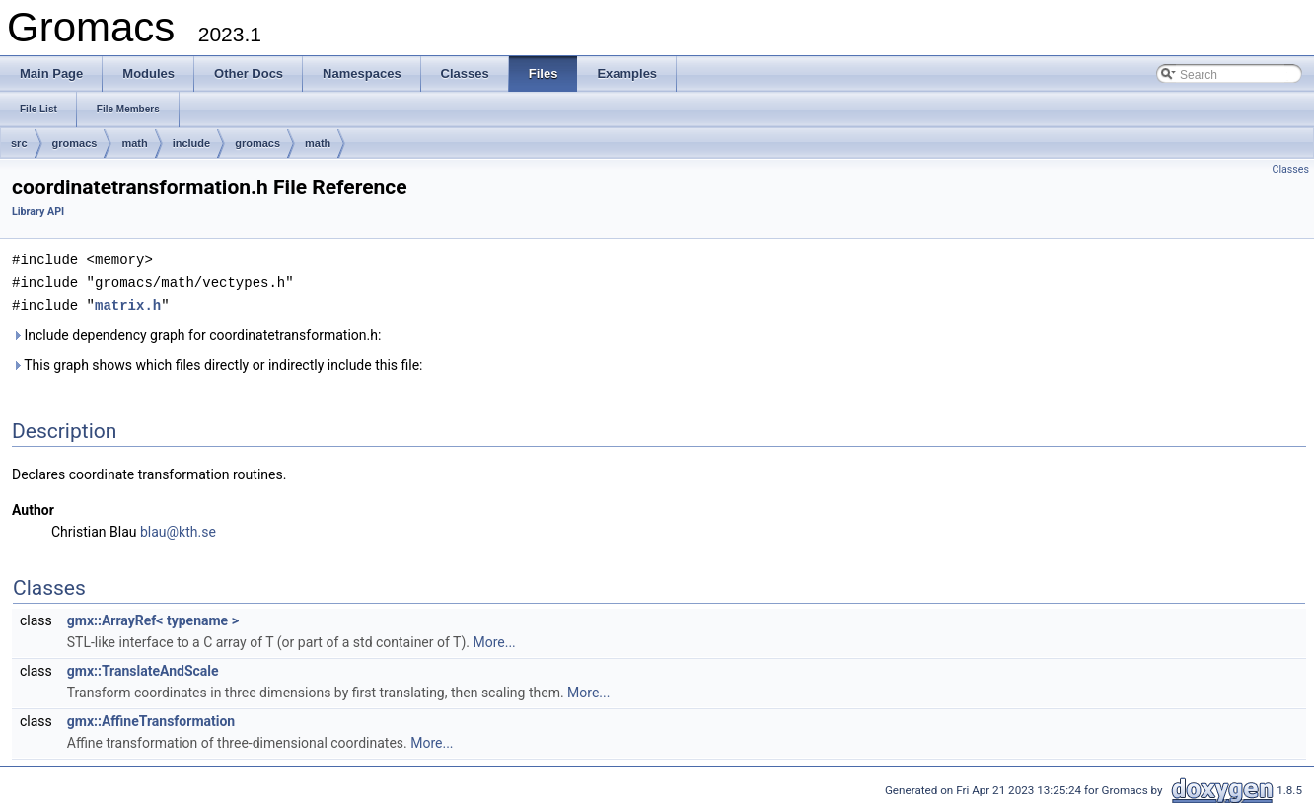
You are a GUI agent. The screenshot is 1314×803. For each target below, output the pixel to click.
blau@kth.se (178, 529)
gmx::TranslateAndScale (143, 668)
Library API (38, 211)
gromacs (75, 143)
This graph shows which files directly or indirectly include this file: (217, 362)
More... (494, 639)
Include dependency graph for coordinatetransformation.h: (196, 332)
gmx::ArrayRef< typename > (153, 617)
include (192, 143)
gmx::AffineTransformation (151, 718)
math (134, 143)
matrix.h (128, 302)
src (19, 143)
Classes (1291, 169)
